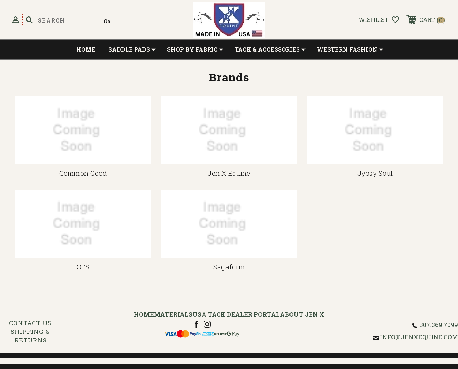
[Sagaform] (229, 224)
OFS (83, 266)
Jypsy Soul (375, 173)
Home (86, 49)
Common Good (83, 173)
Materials (173, 314)
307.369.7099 (438, 325)
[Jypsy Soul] (375, 130)
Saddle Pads (132, 49)
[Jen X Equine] (229, 130)
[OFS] (83, 224)
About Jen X (302, 314)
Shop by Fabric (195, 49)
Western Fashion (350, 49)
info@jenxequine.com (419, 337)
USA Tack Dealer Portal (236, 314)
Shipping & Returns (30, 335)
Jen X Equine (229, 173)
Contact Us (30, 323)
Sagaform (229, 266)
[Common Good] (83, 130)
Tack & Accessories (270, 49)
